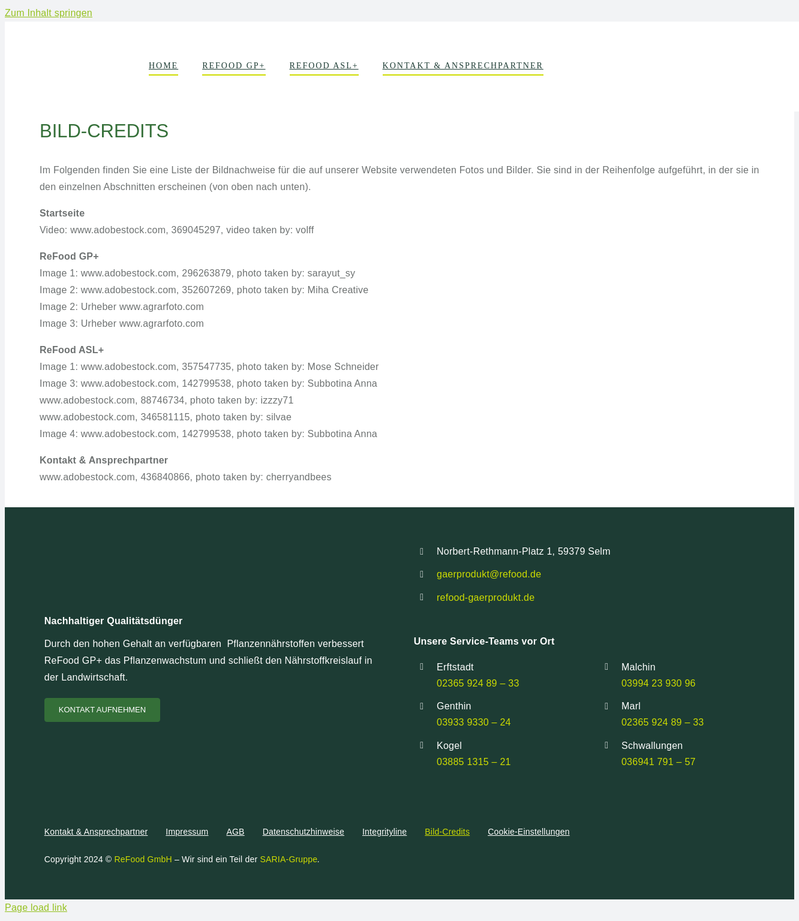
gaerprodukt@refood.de (489, 574)
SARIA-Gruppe (288, 859)
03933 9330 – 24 (474, 722)
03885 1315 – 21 (474, 762)
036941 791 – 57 (658, 762)
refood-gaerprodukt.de (485, 597)
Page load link (36, 907)
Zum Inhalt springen (48, 13)
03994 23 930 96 (658, 683)
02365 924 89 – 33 (478, 683)
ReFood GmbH (142, 859)
